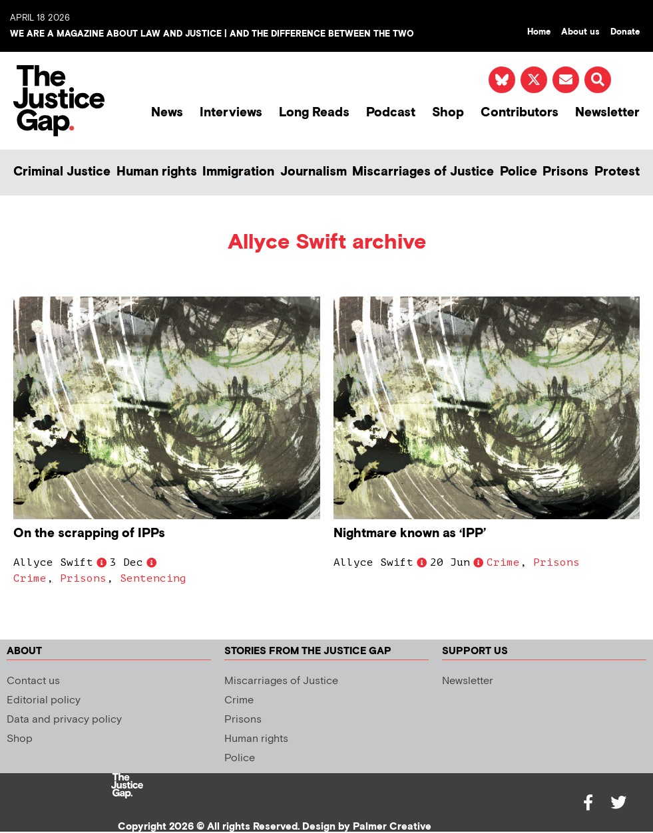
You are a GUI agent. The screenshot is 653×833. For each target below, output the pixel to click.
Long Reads (314, 112)
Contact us (33, 681)
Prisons (565, 172)
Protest (617, 172)
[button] (597, 79)
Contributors (519, 112)
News (167, 112)
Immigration (238, 172)
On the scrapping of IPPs (89, 533)
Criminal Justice (61, 172)
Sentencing (153, 578)
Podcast (390, 112)
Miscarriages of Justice (423, 172)
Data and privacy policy (64, 720)
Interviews (231, 112)
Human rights (156, 172)
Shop (448, 112)
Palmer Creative (392, 826)
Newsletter (607, 112)
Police (518, 172)
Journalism (313, 172)
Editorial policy (44, 700)
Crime (30, 578)
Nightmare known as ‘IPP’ (409, 533)
